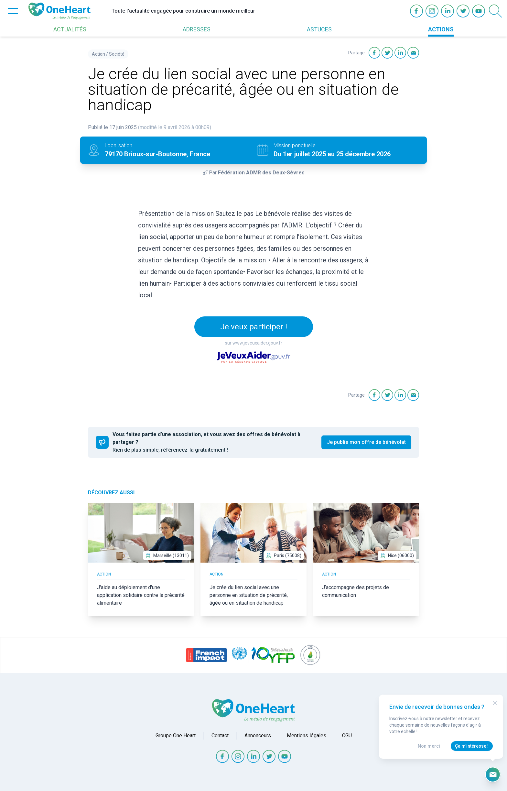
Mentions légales (306, 735)
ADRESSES (196, 29)
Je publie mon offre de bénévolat (366, 442)
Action (98, 54)
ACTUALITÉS (69, 29)
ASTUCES (319, 29)
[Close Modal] (494, 703)
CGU (347, 735)
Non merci (429, 746)
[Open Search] (495, 11)
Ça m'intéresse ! (472, 746)
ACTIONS (441, 29)
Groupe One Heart (176, 735)
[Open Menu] (13, 11)
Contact (220, 735)
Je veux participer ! (253, 326)
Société (116, 54)
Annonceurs (257, 735)
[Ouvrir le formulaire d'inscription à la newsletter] (493, 774)
